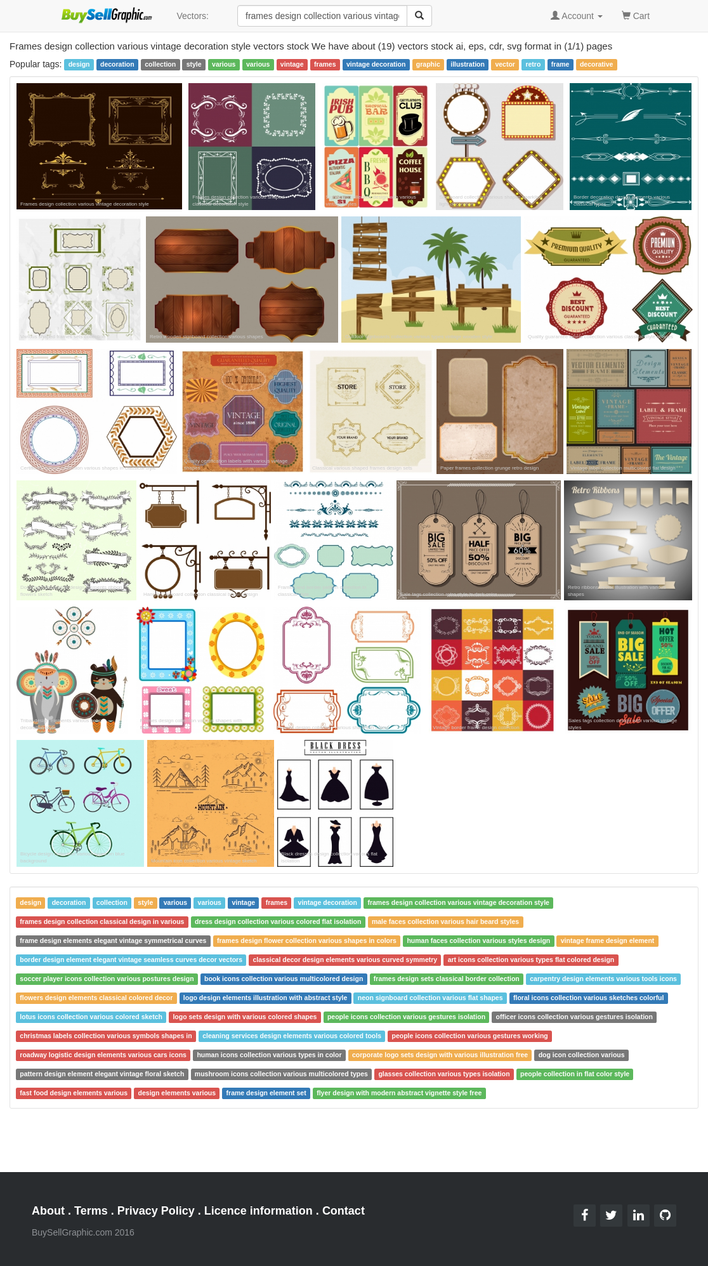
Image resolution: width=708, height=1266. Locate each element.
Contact (343, 1210)
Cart (636, 15)
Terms (91, 1210)
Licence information (258, 1210)
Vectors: (192, 16)
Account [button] (577, 16)
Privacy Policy (156, 1210)
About (48, 1210)
